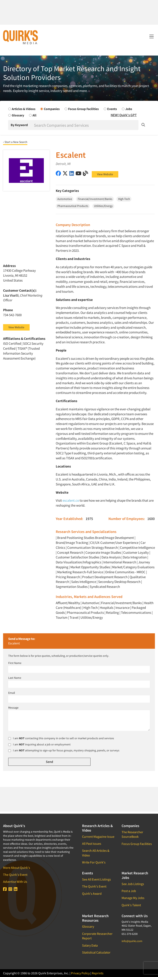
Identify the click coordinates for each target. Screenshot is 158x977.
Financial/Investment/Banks (121, 603)
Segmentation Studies (72, 586)
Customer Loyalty (136, 552)
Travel (74, 617)
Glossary (88, 926)
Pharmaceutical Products (85, 612)
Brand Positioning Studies (75, 537)
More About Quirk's (16, 868)
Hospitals (106, 607)
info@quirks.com (132, 941)
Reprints (97, 973)
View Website (105, 174)
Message (13, 707)
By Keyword (19, 125)
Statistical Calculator (96, 952)
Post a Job (129, 891)
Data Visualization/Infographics (78, 562)
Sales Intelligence (83, 581)
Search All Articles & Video (95, 852)
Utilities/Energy (91, 617)
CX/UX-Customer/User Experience (114, 542)
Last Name (14, 678)
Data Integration (135, 557)
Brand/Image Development (114, 537)
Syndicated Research (105, 586)
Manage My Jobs (133, 898)
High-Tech (90, 607)
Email (11, 693)
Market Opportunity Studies (90, 567)
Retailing (112, 612)
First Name (14, 663)
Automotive (90, 603)
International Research (119, 562)
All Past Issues (91, 843)
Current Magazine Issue (98, 836)
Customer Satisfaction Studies (77, 557)
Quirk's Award (92, 893)
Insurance (122, 607)
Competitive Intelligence (137, 547)
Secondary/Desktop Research (119, 581)
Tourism (61, 617)
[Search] (86, 125)
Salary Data (90, 945)
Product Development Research (105, 577)
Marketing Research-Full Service (80, 572)
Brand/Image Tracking (72, 542)
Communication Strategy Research (92, 547)
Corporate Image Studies (103, 552)
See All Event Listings (96, 879)
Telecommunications (136, 612)
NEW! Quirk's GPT (124, 115)
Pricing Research (68, 577)
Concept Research (70, 552)
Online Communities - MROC (125, 572)
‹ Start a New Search (15, 142)
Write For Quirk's (94, 862)
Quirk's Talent (131, 905)
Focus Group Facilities (137, 844)
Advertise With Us (15, 882)
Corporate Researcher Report (97, 936)
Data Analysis (111, 557)
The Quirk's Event (15, 875)
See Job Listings (133, 884)
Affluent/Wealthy (68, 603)
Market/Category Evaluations (133, 567)
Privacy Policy (80, 973)
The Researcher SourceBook (132, 834)
